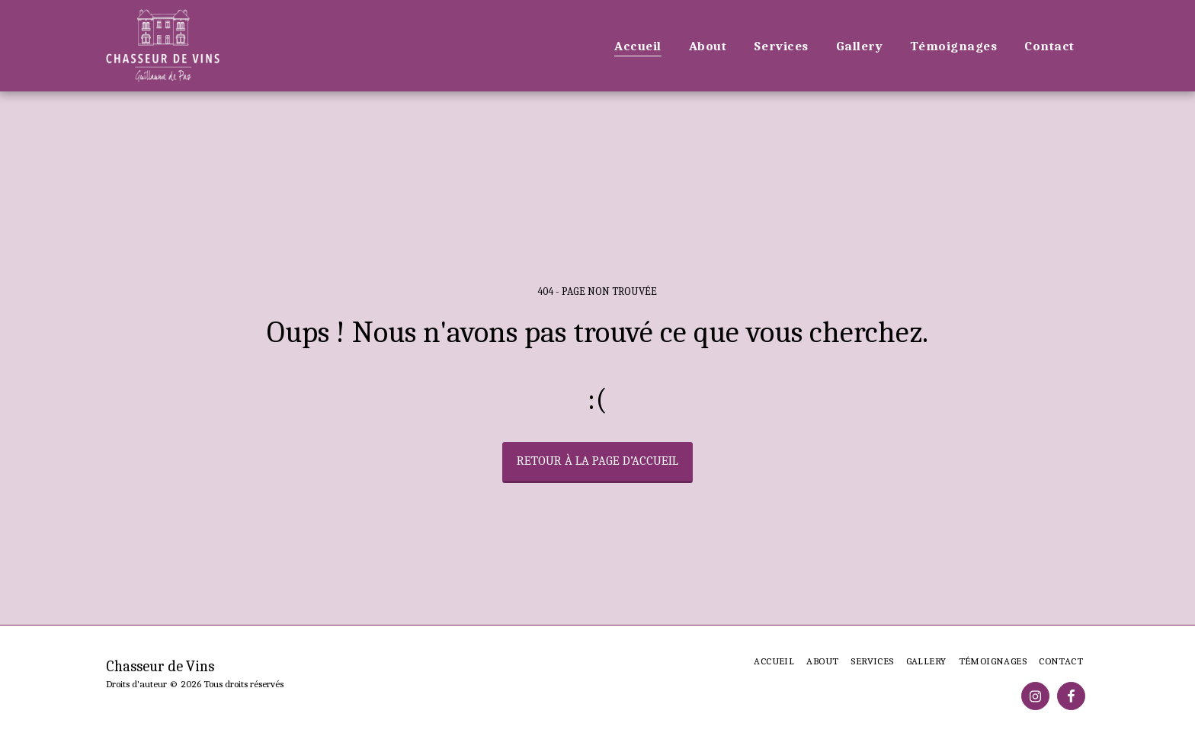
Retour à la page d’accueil (597, 460)
